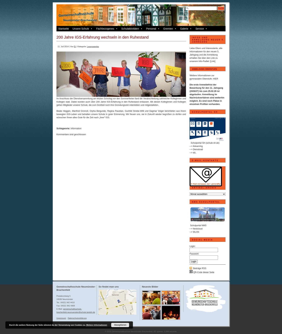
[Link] (212, 61)
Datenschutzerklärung (77, 318)
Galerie (186, 28)
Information (76, 128)
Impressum (61, 318)
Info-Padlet (204, 61)
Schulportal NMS (198, 225)
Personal (153, 28)
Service (201, 28)
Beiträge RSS (199, 268)
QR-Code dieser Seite (202, 272)
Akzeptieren (120, 325)
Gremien (170, 28)
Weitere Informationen (96, 325)
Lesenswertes (93, 46)
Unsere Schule (82, 28)
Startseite (63, 28)
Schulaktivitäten (132, 28)
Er (75, 46)
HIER (215, 79)
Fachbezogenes (107, 28)
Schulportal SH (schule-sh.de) (205, 143)
